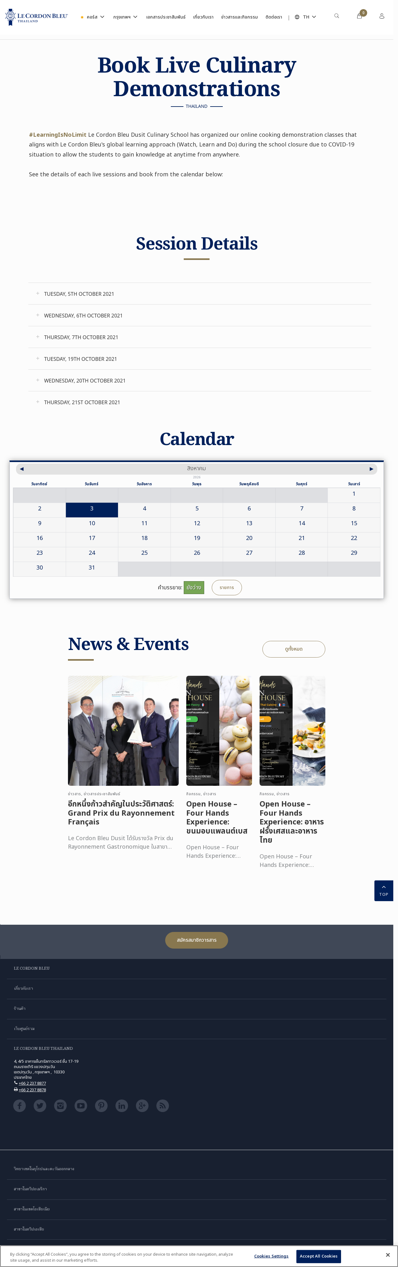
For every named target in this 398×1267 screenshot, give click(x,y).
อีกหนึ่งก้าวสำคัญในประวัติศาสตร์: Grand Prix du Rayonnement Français (121, 818)
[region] (199, 1256)
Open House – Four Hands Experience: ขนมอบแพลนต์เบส (217, 823)
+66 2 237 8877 (32, 1083)
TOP (384, 890)
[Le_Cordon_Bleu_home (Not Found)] (36, 17)
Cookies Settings (271, 1256)
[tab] (199, 294)
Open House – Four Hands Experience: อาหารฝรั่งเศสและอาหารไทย (292, 827)
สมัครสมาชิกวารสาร (196, 940)
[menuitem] (336, 17)
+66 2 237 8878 (32, 1090)
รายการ (227, 587)
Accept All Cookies (319, 1256)
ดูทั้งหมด (294, 649)
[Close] (388, 1255)
